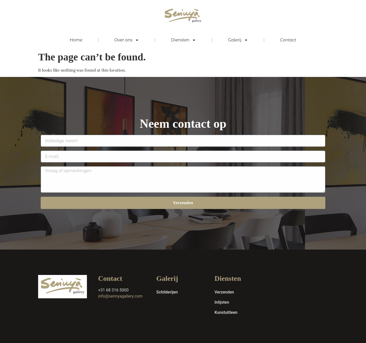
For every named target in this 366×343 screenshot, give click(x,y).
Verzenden (224, 292)
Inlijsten (222, 302)
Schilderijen (167, 292)
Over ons (126, 40)
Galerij (238, 40)
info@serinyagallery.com (120, 296)
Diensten (183, 40)
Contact (288, 40)
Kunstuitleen (226, 312)
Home (76, 40)
